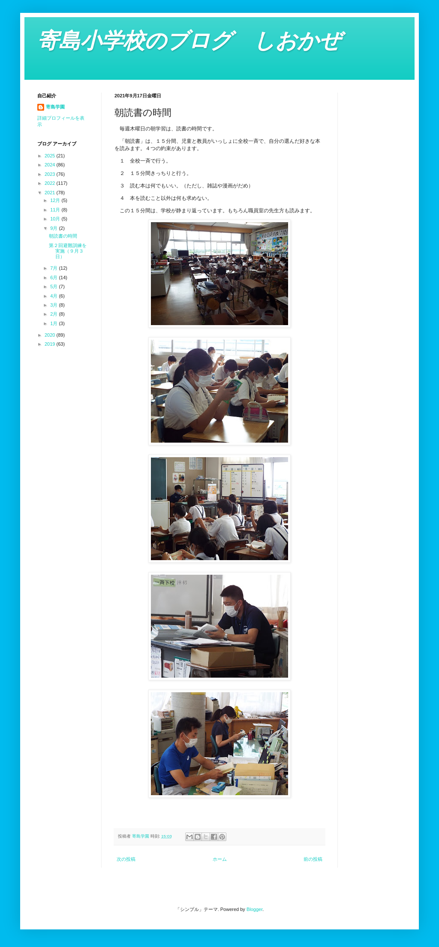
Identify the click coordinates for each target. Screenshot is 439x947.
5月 (54, 286)
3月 (54, 305)
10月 (55, 218)
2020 (51, 335)
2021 (51, 192)
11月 (55, 209)
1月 (54, 323)
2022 (51, 183)
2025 (51, 155)
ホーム (220, 859)
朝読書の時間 (63, 235)
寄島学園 (55, 106)
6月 (54, 277)
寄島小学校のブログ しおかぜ (189, 41)
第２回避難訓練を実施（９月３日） (68, 251)
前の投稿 (313, 859)
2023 (51, 174)
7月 (54, 268)
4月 (54, 296)
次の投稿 (126, 859)
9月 (54, 228)
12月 (55, 200)
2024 (51, 164)
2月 (54, 314)
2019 (51, 344)
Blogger (254, 909)
